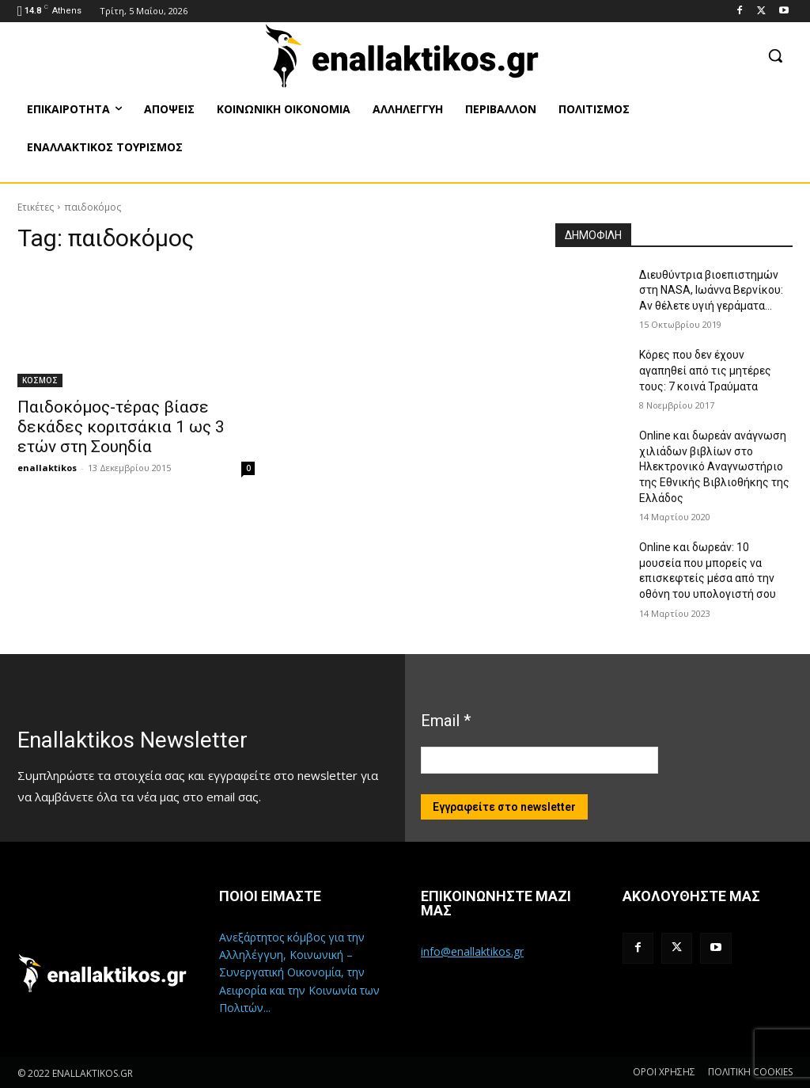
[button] (775, 55)
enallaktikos (47, 468)
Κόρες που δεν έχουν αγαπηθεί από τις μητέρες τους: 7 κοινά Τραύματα (705, 370)
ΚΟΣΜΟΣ (40, 380)
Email (446, 720)
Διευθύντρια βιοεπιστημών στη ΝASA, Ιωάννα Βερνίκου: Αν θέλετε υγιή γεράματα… (711, 290)
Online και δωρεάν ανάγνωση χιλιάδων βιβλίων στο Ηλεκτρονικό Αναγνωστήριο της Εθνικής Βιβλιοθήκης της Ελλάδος (714, 466)
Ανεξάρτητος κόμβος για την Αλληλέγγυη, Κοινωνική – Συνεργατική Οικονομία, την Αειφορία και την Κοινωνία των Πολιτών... (299, 973)
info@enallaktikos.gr (472, 951)
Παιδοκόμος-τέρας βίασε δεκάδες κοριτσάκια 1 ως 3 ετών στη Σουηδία (121, 427)
